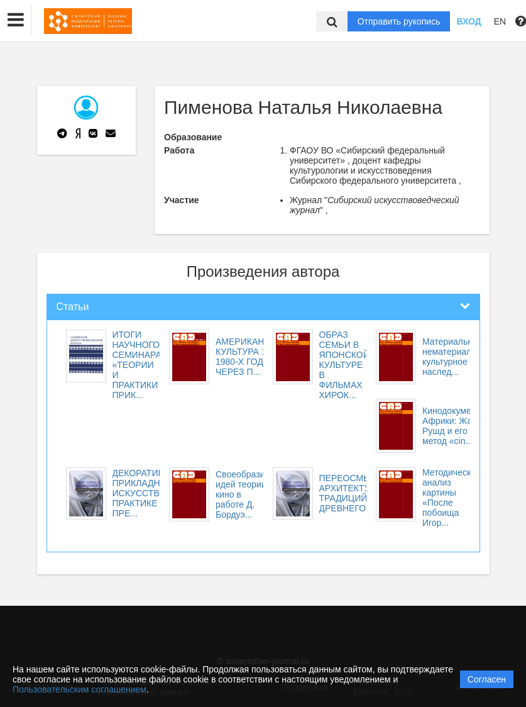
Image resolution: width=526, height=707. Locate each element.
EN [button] (500, 21)
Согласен (487, 679)
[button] (15, 20)
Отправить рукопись (399, 21)
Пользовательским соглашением (79, 689)
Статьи (73, 306)
